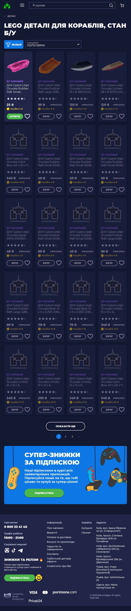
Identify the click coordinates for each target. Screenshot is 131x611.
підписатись (44, 498)
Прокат (86, 537)
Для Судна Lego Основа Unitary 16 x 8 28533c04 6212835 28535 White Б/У (81, 88)
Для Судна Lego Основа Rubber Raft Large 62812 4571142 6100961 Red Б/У (18, 311)
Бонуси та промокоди (61, 546)
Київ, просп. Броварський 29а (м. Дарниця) (109, 564)
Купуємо (87, 533)
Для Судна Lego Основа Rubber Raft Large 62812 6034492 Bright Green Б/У (112, 237)
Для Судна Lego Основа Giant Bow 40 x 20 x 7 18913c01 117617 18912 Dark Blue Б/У (18, 163)
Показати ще (65, 431)
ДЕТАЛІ (12, 16)
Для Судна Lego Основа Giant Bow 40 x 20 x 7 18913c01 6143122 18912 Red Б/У (112, 386)
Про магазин (55, 533)
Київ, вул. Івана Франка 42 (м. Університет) (111, 534)
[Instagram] (7, 556)
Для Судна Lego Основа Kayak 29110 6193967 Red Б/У (18, 237)
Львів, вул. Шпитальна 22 (110, 584)
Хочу (45, 116)
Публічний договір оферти (59, 565)
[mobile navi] (22, 5)
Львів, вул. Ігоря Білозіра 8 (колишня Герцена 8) (109, 574)
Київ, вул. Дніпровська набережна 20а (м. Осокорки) (110, 554)
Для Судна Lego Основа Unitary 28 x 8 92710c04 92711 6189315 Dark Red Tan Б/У (112, 88)
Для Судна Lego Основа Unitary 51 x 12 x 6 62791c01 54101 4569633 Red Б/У (112, 311)
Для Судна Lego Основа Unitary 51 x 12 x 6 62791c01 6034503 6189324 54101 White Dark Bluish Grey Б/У (49, 386)
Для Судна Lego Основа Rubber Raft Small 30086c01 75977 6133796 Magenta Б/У (18, 88)
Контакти (53, 559)
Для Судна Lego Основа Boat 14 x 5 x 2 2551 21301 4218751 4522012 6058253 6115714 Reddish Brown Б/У (81, 311)
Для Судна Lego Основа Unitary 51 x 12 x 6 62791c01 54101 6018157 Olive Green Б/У (18, 386)
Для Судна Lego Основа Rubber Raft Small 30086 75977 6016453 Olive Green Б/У (81, 237)
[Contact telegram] (21, 556)
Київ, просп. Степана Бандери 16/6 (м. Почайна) (109, 543)
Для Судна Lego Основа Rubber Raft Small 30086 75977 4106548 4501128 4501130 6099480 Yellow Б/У (49, 163)
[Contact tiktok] (14, 556)
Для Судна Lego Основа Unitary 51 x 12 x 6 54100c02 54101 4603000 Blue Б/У (81, 386)
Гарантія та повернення (55, 553)
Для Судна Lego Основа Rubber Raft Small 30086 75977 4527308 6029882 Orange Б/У (81, 163)
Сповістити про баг (59, 571)
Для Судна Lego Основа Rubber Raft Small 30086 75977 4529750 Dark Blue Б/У (49, 237)
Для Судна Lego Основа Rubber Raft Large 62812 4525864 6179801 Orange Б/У (49, 88)
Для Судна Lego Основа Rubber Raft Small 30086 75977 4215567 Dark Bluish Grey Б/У (112, 163)
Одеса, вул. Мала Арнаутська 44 (106, 591)
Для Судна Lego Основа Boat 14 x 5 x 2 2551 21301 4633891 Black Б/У (49, 311)
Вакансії (52, 537)
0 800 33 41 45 (15, 532)
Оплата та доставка (59, 542)
